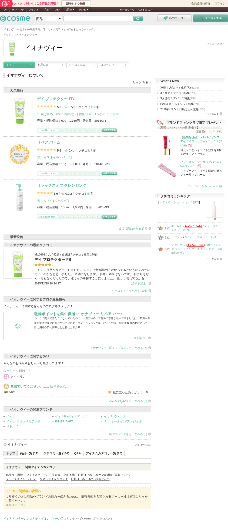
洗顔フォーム (123, 475)
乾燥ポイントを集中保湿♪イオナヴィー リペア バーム (79, 314)
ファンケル (178, 244)
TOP (4, 9)
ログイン (220, 3)
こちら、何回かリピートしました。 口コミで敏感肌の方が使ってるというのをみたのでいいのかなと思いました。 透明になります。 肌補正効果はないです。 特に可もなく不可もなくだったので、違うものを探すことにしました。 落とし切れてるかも (92, 274)
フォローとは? (142, 444)
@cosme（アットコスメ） (97, 518)
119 (93, 107)
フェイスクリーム (37, 475)
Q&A (57, 9)
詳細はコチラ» (15, 505)
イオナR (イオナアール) (71, 416)
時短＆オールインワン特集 (180, 104)
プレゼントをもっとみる (203, 186)
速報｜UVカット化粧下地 (179, 87)
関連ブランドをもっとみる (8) (128, 434)
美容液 (56, 475)
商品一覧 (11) (29, 453)
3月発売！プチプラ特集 (178, 93)
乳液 (20, 475)
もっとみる (213, 113)
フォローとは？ (216, 43)
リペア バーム (48, 142)
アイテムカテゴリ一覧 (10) (104, 453)
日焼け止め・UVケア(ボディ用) (98, 114)
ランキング (18, 9)
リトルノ (12, 426)
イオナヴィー (17, 444)
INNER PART (64, 421)
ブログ (47, 9)
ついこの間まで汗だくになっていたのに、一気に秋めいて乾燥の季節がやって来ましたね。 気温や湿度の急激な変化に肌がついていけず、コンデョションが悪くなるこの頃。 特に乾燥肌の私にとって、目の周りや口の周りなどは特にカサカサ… (92, 323)
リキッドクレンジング (53, 200)
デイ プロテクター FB (55, 99)
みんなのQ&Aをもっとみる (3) (128, 401)
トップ (10, 64)
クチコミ (77, 64)
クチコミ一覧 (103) (56, 453)
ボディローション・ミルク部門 (179, 202)
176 (92, 254)
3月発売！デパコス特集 (178, 98)
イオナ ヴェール (115, 416)
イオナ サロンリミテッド (23, 421)
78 (92, 150)
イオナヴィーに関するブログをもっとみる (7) (118, 347)
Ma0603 (39, 254)
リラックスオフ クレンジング (61, 185)
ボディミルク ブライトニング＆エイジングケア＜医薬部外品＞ (196, 249)
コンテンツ (107, 64)
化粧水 (10, 475)
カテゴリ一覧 (127, 9)
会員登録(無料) (200, 3)
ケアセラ (176, 237)
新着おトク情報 (76, 3)
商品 (42, 64)
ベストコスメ (145, 9)
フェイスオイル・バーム (54, 157)
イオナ (10, 416)
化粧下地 (69, 475)
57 (89, 193)
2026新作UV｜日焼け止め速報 (182, 109)
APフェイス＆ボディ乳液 (200, 237)
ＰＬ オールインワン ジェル (123, 421)
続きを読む (139, 283)
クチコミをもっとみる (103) (129, 290)
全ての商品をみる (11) (133, 228)
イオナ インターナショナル (20, 518)
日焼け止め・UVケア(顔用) (56, 114)
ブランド (34, 9)
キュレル (176, 226)
